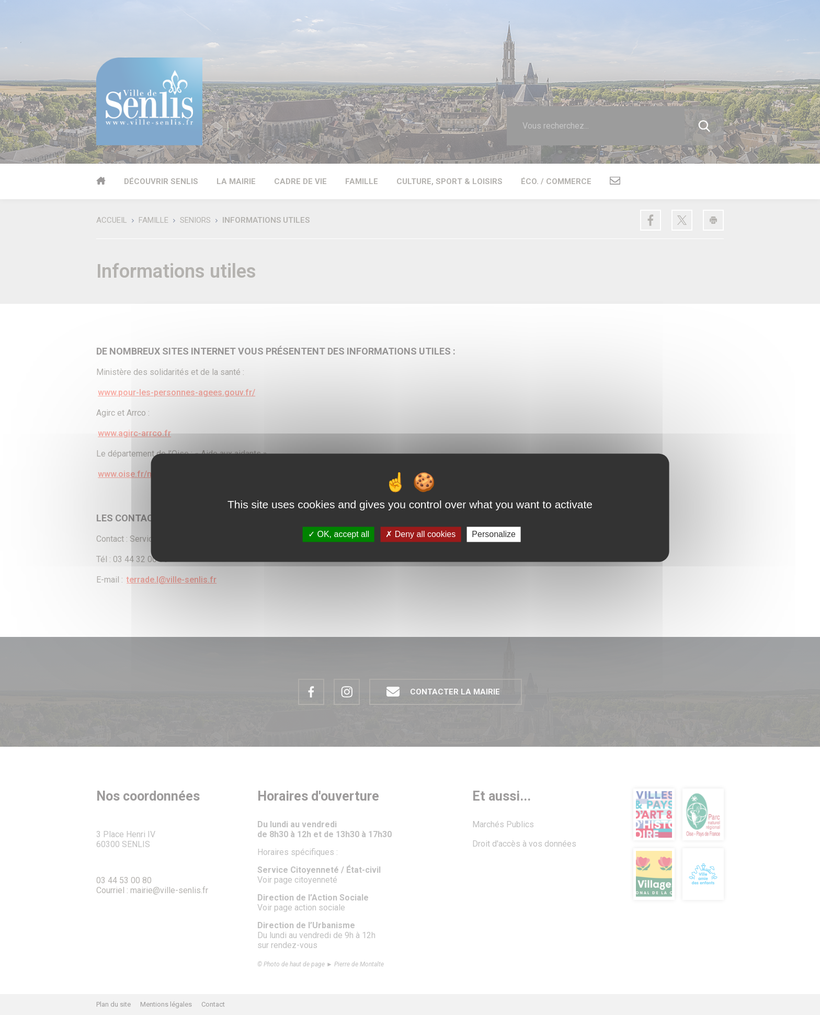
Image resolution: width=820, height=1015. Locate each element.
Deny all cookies (420, 534)
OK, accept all (338, 534)
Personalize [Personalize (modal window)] (494, 534)
